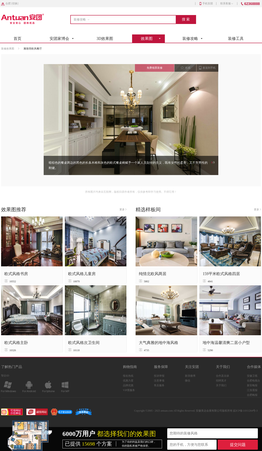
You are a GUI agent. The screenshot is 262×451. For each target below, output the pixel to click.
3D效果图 (105, 38)
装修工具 (236, 38)
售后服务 (159, 385)
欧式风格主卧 (16, 342)
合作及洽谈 (222, 375)
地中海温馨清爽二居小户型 (226, 342)
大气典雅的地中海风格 (158, 342)
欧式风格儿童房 (82, 274)
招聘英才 (221, 380)
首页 (17, 38)
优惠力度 (128, 380)
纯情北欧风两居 (152, 274)
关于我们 (221, 385)
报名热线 (128, 375)
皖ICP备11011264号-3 (245, 410)
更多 (122, 209)
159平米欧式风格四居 (221, 274)
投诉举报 (159, 375)
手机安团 (206, 3)
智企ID (5, 375)
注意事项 (159, 380)
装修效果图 (7, 48)
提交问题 (238, 444)
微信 (187, 380)
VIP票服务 (129, 390)
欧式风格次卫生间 (84, 342)
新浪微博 (190, 375)
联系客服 (226, 3)
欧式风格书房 (16, 274)
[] (11, 3)
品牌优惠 (128, 385)
